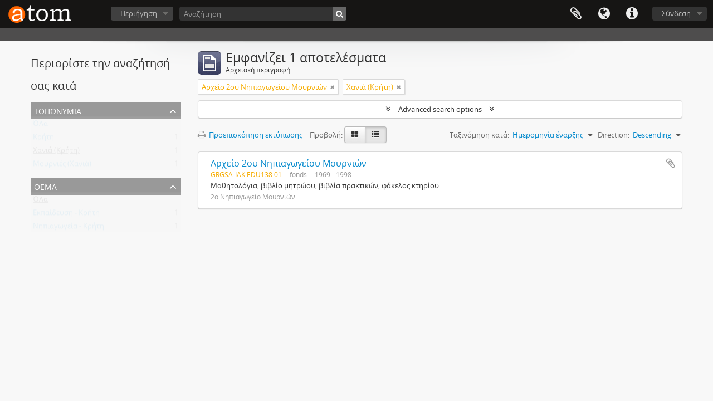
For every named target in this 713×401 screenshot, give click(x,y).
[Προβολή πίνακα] (376, 134)
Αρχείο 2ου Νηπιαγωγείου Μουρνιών (289, 163)
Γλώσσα (604, 14)
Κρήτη (43, 139)
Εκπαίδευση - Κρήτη (66, 215)
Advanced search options (440, 109)
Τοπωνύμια (57, 110)
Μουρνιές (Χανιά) (62, 166)
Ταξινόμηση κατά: (479, 135)
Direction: (613, 135)
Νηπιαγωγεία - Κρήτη (68, 228)
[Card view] (354, 134)
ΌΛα (40, 126)
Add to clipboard (670, 163)
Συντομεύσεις (632, 14)
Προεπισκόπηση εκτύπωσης (250, 135)
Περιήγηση (138, 13)
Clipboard (576, 14)
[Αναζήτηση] (262, 14)
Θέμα (45, 185)
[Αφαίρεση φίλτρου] (332, 86)
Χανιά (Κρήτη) (56, 153)
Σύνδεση (676, 13)
